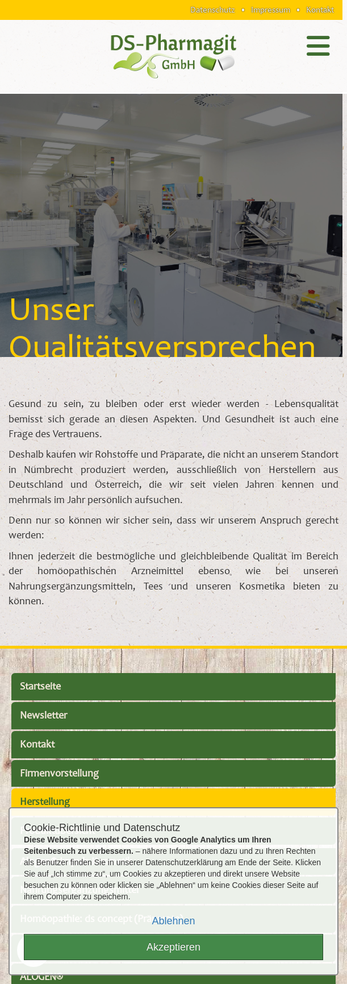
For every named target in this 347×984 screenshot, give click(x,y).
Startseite (40, 686)
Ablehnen (173, 921)
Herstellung (45, 801)
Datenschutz (212, 10)
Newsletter (43, 715)
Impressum (270, 10)
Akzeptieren (173, 947)
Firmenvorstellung (59, 773)
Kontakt (320, 10)
